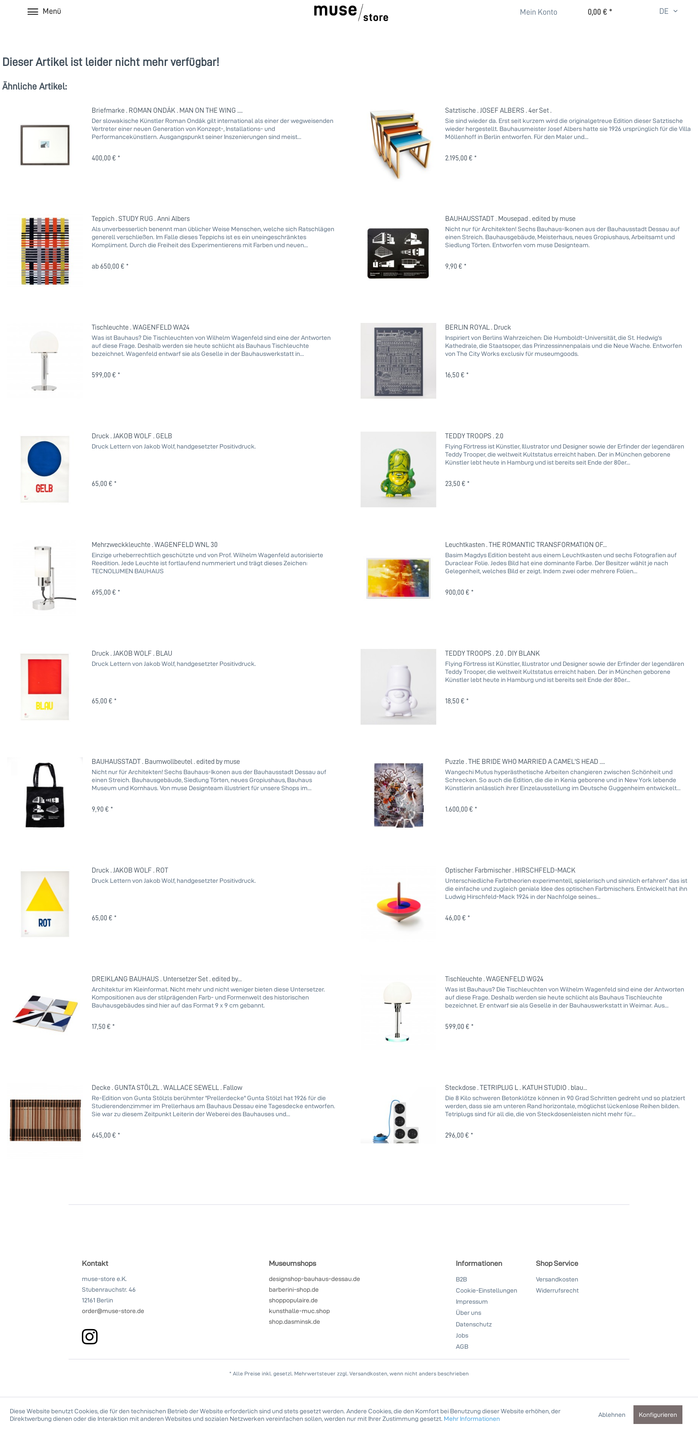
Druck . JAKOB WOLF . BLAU (132, 653)
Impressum (472, 1301)
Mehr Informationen (472, 1418)
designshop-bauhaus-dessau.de (314, 1278)
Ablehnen (611, 1414)
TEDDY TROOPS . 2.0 (474, 435)
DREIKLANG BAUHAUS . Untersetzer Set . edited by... (167, 978)
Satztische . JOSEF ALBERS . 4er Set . (498, 110)
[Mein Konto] (533, 12)
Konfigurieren (658, 1414)
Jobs (462, 1335)
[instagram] (89, 1336)
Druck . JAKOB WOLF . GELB (132, 435)
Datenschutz (474, 1324)
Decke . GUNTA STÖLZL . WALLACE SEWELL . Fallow (167, 1087)
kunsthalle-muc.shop (299, 1310)
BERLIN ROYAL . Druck (478, 326)
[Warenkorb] (591, 12)
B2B (461, 1279)
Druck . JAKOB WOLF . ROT (130, 869)
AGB (462, 1346)
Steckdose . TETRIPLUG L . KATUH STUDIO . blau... (516, 1087)
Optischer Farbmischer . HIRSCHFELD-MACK (510, 869)
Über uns (468, 1312)
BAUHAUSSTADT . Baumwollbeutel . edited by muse (166, 761)
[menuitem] (533, 12)
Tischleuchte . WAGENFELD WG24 (494, 978)
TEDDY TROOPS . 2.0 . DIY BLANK (492, 653)
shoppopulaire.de (293, 1300)
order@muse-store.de (113, 1310)
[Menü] (43, 11)
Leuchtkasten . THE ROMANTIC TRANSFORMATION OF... (526, 544)
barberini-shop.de (294, 1289)
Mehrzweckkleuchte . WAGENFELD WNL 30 (155, 544)
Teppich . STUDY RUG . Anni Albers (141, 218)
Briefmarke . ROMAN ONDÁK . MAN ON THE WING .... (167, 110)
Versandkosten (557, 1279)
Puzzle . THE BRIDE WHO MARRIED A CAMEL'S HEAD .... (525, 761)
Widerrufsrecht (557, 1290)
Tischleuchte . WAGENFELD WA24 (141, 326)
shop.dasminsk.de (294, 1321)
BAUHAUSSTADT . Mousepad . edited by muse (510, 218)
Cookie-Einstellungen (486, 1290)
